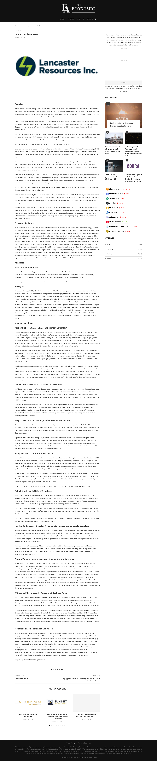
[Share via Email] (62, 670)
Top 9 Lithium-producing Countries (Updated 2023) (112, 176)
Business (90, 19)
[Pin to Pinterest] (59, 670)
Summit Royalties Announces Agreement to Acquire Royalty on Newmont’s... (57, 716)
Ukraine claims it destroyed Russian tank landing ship (121, 124)
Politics (71, 19)
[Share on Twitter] (57, 670)
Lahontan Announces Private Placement (28, 715)
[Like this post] (53, 670)
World (62, 19)
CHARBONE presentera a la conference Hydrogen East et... (86, 715)
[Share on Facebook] (55, 670)
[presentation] (123, 73)
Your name (123, 50)
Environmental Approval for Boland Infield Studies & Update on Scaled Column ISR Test (133, 177)
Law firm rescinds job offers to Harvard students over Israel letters (112, 150)
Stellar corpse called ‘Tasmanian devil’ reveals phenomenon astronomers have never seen (133, 151)
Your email (123, 63)
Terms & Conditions (84, 743)
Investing (80, 19)
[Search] (96, 19)
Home (16, 26)
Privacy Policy (70, 743)
